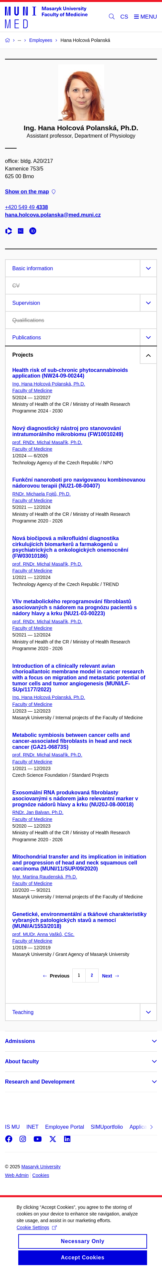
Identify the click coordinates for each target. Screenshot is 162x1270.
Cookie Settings (37, 1234)
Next (110, 976)
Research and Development (40, 1082)
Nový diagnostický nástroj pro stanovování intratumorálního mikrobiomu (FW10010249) (67, 431)
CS (124, 17)
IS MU (12, 1127)
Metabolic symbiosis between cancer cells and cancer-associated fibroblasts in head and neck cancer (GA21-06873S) (72, 741)
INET (32, 1127)
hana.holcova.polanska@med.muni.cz (53, 215)
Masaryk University (40, 1166)
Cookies (40, 1175)
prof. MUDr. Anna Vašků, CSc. (43, 934)
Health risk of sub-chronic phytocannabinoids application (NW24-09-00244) (70, 373)
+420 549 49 (26, 207)
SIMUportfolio (107, 1127)
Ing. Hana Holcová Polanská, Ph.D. (48, 384)
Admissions (20, 1041)
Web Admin (17, 1175)
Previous (56, 976)
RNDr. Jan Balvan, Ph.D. (37, 812)
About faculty (22, 1061)
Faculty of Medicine (32, 390)
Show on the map (30, 191)
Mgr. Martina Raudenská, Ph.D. (44, 876)
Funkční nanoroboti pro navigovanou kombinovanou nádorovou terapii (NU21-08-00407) (78, 483)
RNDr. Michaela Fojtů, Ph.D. (41, 494)
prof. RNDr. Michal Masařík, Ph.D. (47, 442)
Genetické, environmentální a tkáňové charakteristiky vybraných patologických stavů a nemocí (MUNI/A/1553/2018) (79, 920)
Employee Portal (64, 1127)
